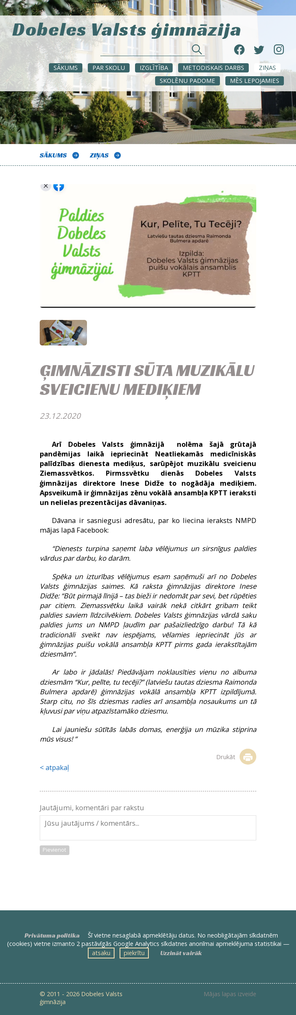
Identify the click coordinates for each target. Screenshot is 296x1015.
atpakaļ (57, 767)
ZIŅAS (267, 67)
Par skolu (108, 67)
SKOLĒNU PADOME (187, 80)
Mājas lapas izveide (230, 994)
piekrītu (134, 952)
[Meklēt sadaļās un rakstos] (152, 51)
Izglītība (154, 67)
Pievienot (54, 849)
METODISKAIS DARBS (213, 67)
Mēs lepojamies (254, 80)
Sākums (66, 67)
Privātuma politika (52, 935)
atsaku (101, 952)
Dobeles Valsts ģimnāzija (127, 28)
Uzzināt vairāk (181, 953)
